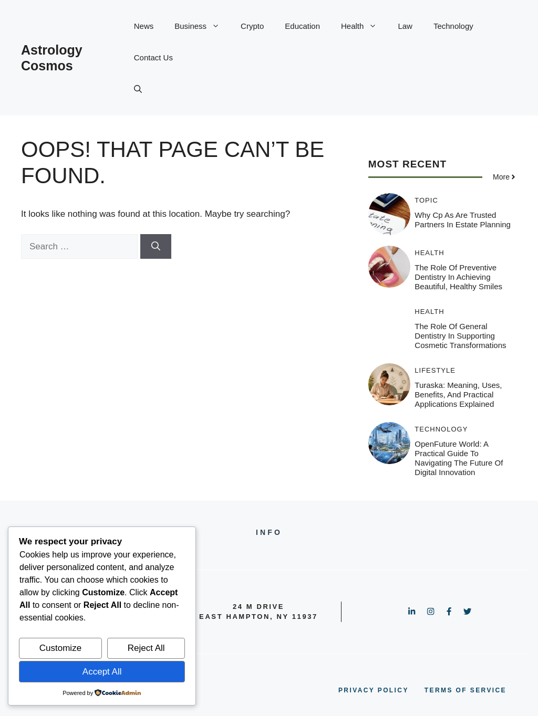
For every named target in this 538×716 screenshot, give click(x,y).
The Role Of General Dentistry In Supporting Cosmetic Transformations (460, 336)
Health (364, 26)
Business (202, 26)
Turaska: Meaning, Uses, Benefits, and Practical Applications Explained (458, 394)
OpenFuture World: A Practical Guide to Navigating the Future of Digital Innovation (459, 458)
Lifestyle (435, 370)
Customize (60, 648)
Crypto (252, 26)
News (144, 26)
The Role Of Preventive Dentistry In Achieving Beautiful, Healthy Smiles (458, 277)
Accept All (102, 672)
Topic (426, 200)
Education (302, 26)
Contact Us (153, 57)
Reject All (146, 648)
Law (405, 26)
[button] (137, 89)
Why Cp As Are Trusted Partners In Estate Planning (463, 219)
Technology (453, 26)
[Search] (155, 246)
